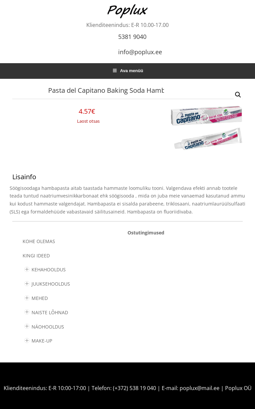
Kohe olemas (39, 241)
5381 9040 (132, 37)
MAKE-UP (42, 341)
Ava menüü (127, 70)
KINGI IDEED (36, 255)
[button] (238, 95)
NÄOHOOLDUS (48, 327)
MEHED (40, 298)
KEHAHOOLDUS (49, 269)
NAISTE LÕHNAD (50, 312)
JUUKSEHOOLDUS (51, 284)
